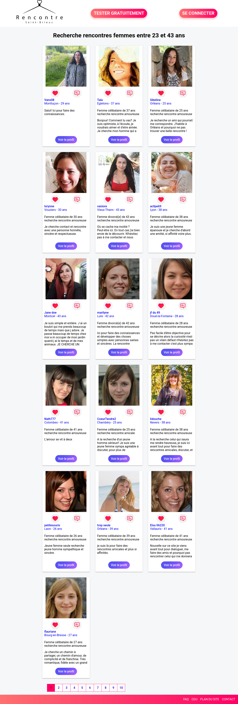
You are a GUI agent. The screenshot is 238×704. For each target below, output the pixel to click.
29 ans (65, 103)
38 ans (162, 210)
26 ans (57, 529)
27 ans (72, 635)
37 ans (115, 103)
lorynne (49, 206)
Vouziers (50, 210)
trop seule (103, 525)
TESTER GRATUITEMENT (119, 13)
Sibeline (155, 100)
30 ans (62, 210)
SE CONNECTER (198, 13)
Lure (100, 316)
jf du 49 (155, 312)
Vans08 (49, 100)
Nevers (154, 422)
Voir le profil (66, 139)
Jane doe (50, 312)
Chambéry (104, 422)
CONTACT (228, 699)
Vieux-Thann (105, 210)
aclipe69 (155, 206)
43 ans (120, 210)
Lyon (153, 210)
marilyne (103, 312)
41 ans (64, 422)
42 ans (109, 316)
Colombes (51, 422)
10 (121, 687)
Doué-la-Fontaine (161, 316)
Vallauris (155, 529)
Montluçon (51, 103)
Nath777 (50, 419)
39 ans (114, 529)
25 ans (167, 103)
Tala (100, 100)
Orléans (155, 103)
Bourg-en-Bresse (55, 635)
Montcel (49, 316)
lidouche (155, 419)
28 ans (179, 316)
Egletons (103, 103)
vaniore (102, 206)
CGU (194, 699)
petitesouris (52, 525)
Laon (47, 529)
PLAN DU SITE (209, 699)
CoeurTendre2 (106, 419)
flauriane (50, 631)
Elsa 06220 (157, 525)
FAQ (186, 699)
